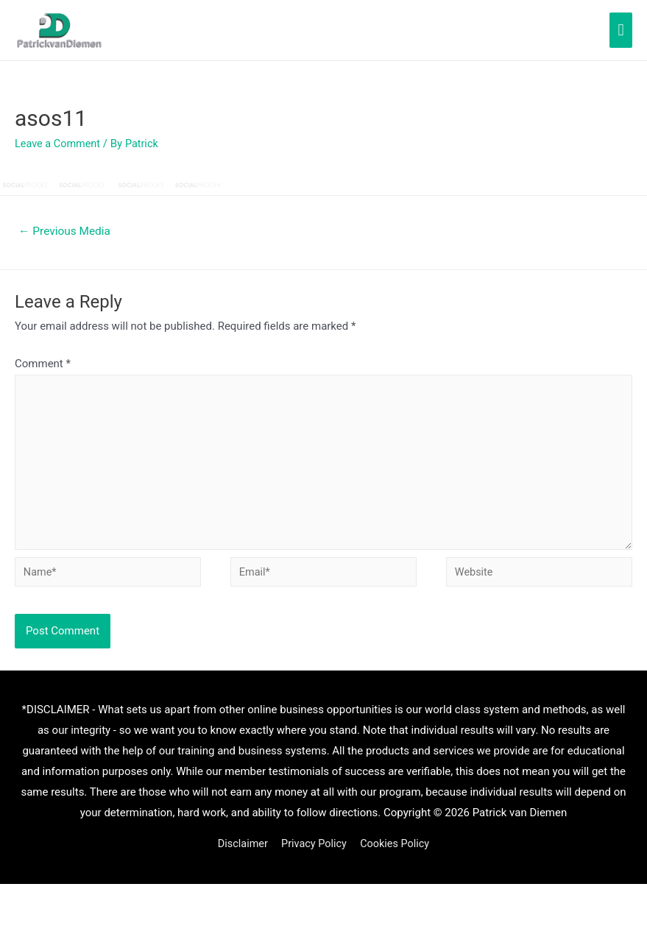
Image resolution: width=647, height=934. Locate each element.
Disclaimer (239, 853)
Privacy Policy (313, 853)
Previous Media (66, 231)
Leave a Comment (59, 143)
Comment (43, 364)
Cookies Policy (397, 853)
